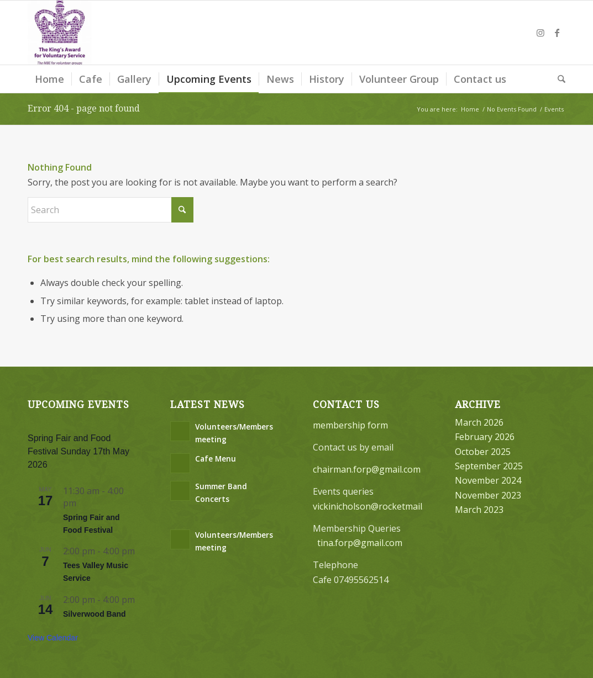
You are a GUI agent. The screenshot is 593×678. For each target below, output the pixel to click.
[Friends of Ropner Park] (60, 33)
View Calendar (53, 637)
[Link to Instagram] (540, 32)
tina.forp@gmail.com (359, 543)
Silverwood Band (94, 614)
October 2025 (483, 452)
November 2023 (488, 495)
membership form (350, 425)
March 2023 (479, 510)
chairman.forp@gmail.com (367, 469)
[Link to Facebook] (557, 32)
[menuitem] (49, 79)
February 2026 (485, 437)
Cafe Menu (215, 458)
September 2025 (489, 466)
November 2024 (488, 480)
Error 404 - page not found (84, 108)
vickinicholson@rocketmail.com (377, 506)
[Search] (557, 79)
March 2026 (479, 422)
